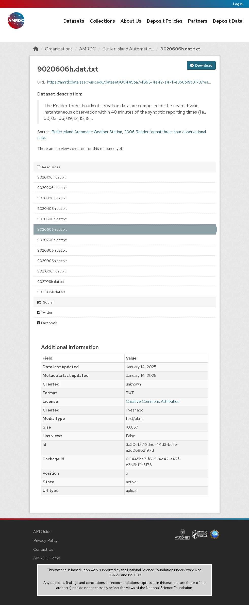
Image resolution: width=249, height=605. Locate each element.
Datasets (73, 21)
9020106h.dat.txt (51, 177)
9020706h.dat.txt (52, 240)
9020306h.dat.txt (52, 198)
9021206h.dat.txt (51, 292)
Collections (102, 21)
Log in (238, 4)
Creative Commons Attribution (152, 401)
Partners (197, 21)
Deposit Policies (164, 21)
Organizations (59, 49)
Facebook (47, 323)
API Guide (42, 531)
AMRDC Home (46, 558)
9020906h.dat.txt (52, 260)
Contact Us (43, 549)
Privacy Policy (45, 540)
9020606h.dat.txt (180, 49)
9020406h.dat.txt (52, 208)
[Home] (35, 49)
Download (201, 65)
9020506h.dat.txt (52, 219)
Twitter (44, 312)
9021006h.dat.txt (51, 271)
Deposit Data (227, 21)
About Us (131, 21)
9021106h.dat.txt (50, 281)
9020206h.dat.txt (52, 187)
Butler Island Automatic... (128, 49)
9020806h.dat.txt (52, 250)
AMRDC (87, 49)
